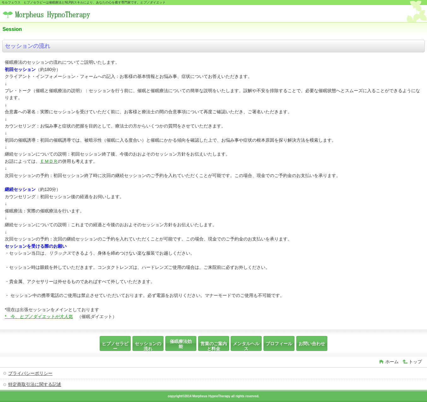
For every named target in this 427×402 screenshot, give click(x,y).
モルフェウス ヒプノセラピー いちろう (50, 14)
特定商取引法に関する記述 (34, 384)
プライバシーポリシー (30, 373)
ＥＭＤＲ (49, 161)
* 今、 (39, 316)
